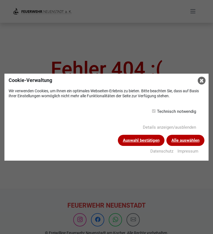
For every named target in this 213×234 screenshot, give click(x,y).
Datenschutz (161, 151)
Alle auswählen (185, 140)
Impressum (188, 151)
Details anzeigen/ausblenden (169, 127)
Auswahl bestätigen (141, 140)
